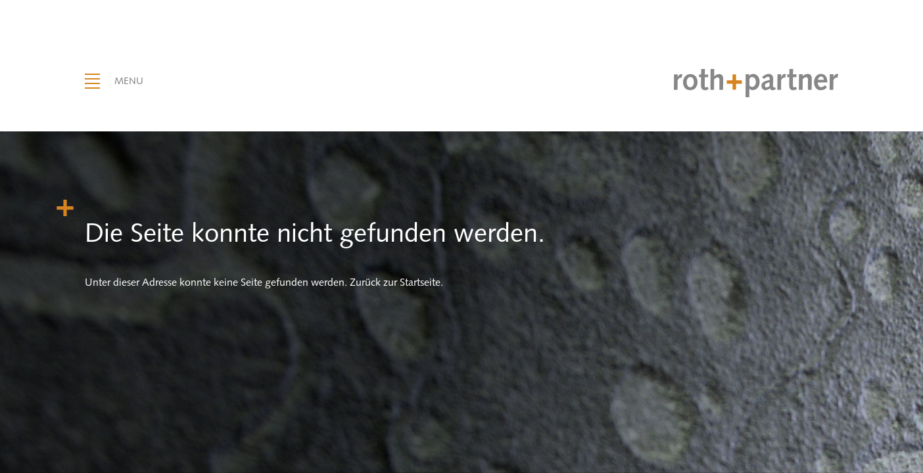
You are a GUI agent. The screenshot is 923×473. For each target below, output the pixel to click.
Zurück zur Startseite (395, 282)
